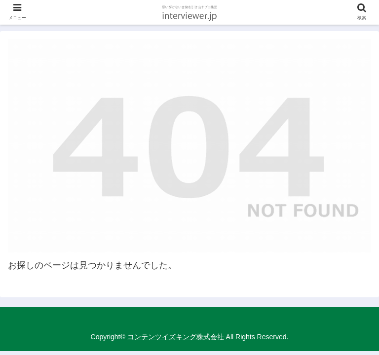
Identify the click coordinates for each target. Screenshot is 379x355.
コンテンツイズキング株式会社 (175, 337)
